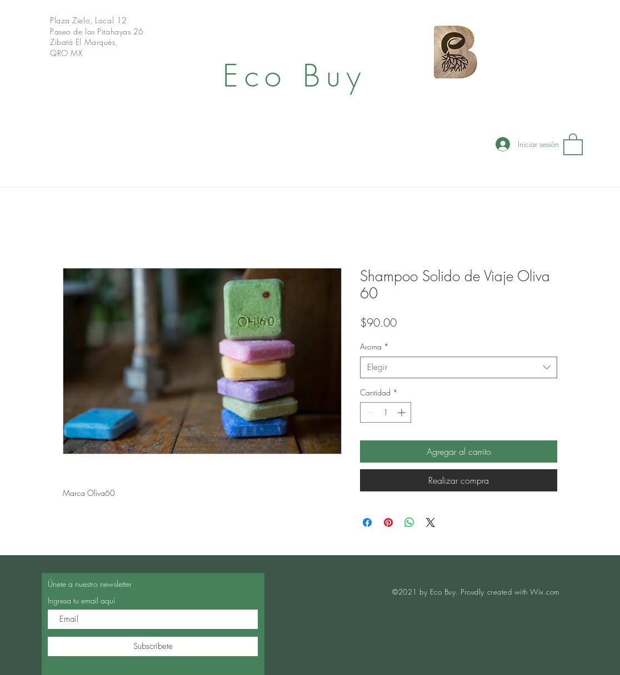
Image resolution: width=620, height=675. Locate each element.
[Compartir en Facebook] (367, 522)
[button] (573, 143)
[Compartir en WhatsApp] (409, 522)
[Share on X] (430, 522)
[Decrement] (369, 412)
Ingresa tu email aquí (81, 601)
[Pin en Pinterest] (388, 522)
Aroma (374, 346)
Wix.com (544, 592)
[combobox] (458, 367)
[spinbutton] (386, 412)
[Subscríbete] (153, 646)
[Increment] (402, 412)
